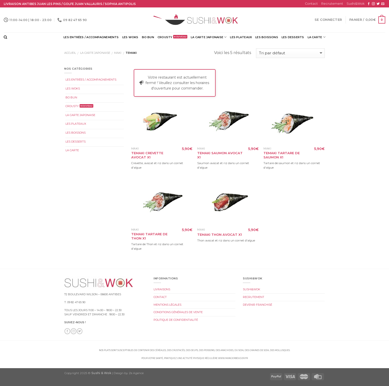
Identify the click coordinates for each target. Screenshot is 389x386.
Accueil (70, 53)
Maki (117, 53)
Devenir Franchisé (257, 304)
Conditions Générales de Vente (178, 312)
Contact (311, 3)
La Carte (316, 37)
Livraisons (162, 289)
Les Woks (130, 37)
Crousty (165, 37)
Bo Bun (148, 37)
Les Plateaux (241, 37)
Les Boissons (266, 37)
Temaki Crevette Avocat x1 (147, 155)
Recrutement (332, 3)
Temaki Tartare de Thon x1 (149, 236)
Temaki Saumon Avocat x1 (220, 155)
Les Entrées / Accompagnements (91, 37)
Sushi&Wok (355, 3)
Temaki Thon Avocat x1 (219, 235)
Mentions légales (167, 304)
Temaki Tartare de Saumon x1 (281, 155)
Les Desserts (293, 37)
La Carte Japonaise (209, 37)
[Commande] (290, 53)
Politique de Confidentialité (176, 320)
